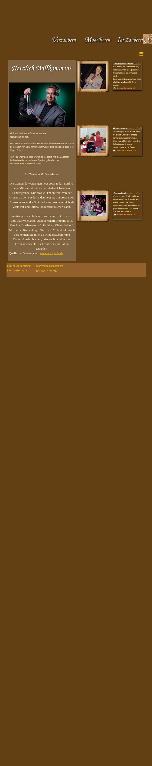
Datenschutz (56, 265)
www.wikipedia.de (51, 253)
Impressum (42, 265)
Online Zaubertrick (19, 265)
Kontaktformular (17, 270)
